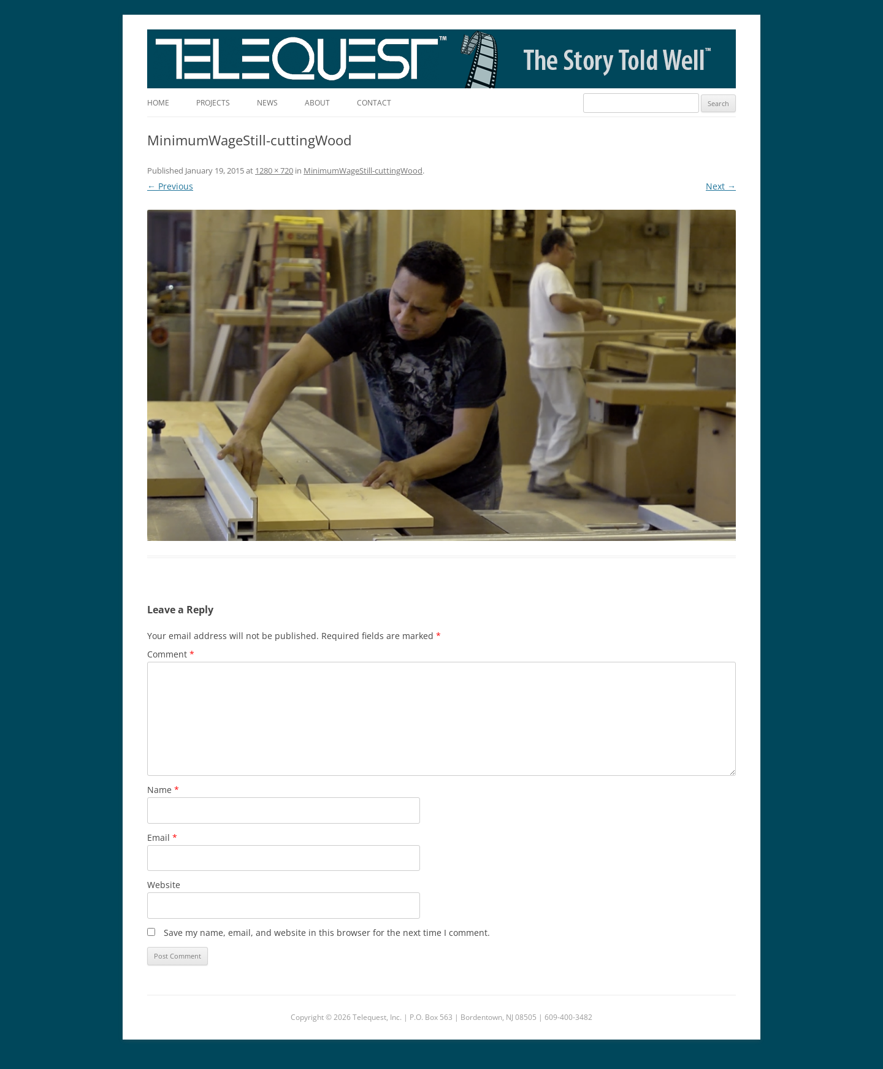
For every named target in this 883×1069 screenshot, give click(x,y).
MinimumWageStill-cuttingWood (363, 170)
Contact (374, 103)
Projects (213, 103)
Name (163, 789)
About (317, 103)
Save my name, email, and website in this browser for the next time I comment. (327, 932)
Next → (721, 186)
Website (163, 885)
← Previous (170, 186)
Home (158, 103)
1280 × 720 (274, 170)
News (267, 103)
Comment (170, 654)
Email (162, 837)
